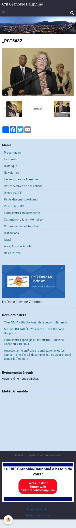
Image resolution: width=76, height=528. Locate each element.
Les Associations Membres (21, 179)
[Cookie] (8, 519)
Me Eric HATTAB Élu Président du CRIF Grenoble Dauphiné (34, 331)
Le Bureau (10, 159)
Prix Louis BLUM (14, 206)
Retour (38, 109)
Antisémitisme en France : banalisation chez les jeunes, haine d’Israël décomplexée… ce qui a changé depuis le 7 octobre (37, 354)
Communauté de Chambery (22, 226)
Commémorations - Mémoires (23, 219)
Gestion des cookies (38, 515)
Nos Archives (12, 253)
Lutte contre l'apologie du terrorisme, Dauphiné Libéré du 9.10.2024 (34, 342)
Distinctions (11, 233)
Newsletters (11, 172)
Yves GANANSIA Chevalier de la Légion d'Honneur (35, 322)
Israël (7, 239)
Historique (10, 166)
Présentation (12, 152)
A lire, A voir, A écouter (18, 246)
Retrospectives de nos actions (23, 186)
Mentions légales (38, 509)
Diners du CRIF (13, 192)
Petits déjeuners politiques (21, 199)
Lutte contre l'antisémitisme (22, 212)
